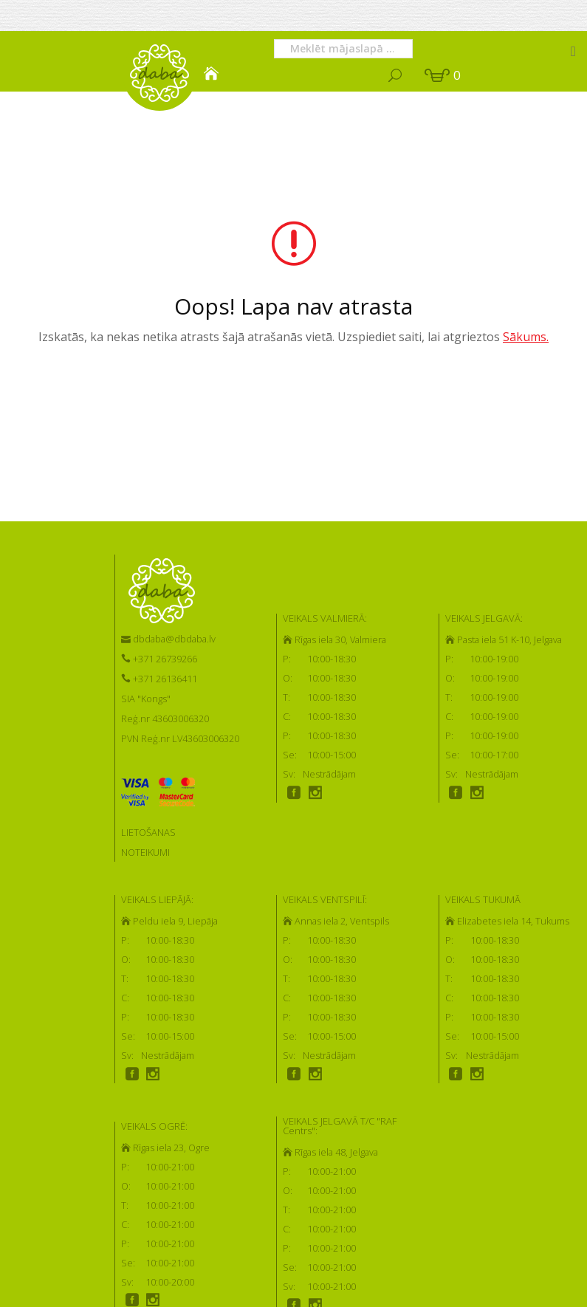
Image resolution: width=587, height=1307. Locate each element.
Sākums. (526, 337)
